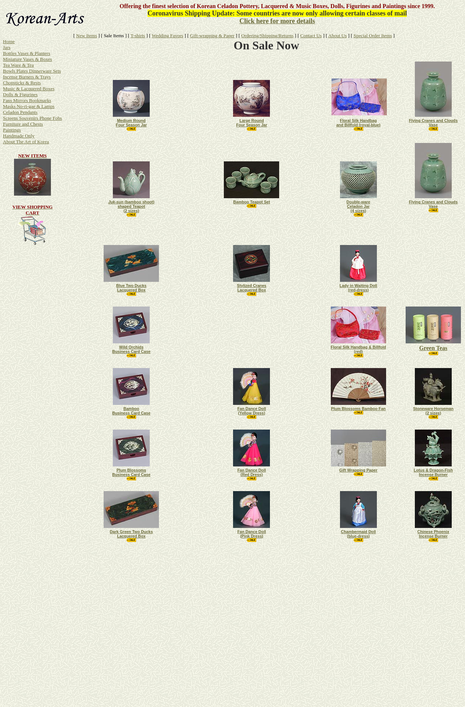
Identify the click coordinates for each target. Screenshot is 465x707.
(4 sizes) (358, 211)
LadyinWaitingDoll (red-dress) (358, 287)
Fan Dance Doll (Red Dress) (251, 472)
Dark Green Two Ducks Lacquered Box (131, 533)
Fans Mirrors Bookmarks (27, 100)
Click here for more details (277, 21)
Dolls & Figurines (20, 94)
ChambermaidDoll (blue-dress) (358, 533)
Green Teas (433, 348)
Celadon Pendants (20, 112)
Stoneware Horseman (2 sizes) (433, 410)
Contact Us (311, 35)
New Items (86, 35)
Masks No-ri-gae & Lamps (29, 106)
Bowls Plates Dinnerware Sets (32, 71)
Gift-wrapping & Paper (212, 35)
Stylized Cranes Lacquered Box (252, 287)
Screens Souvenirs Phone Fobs (32, 118)
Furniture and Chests (23, 124)
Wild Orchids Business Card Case (131, 349)
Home (9, 41)
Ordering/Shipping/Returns (267, 35)
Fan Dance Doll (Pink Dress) (251, 533)
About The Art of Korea (26, 141)
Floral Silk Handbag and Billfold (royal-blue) (358, 122)
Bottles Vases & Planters (26, 53)
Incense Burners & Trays (27, 77)
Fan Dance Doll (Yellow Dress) (251, 410)
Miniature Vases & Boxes (27, 59)
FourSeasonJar (251, 125)
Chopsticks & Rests (22, 82)
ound (131, 120)
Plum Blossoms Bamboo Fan (358, 408)
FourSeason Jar (131, 125)
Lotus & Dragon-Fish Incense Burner (433, 472)
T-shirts (138, 35)
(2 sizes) (131, 211)
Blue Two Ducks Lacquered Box (131, 287)
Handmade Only (19, 136)
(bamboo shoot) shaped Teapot (131, 204)
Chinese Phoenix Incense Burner (433, 533)
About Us (337, 35)
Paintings (12, 130)
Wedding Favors (167, 35)
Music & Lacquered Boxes (29, 88)
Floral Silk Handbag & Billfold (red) (358, 349)
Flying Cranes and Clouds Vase (433, 122)
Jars (6, 47)
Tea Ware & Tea (18, 65)
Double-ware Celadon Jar (358, 204)
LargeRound (251, 120)
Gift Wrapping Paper (358, 470)
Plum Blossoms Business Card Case (131, 472)
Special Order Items (373, 35)
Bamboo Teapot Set (251, 202)
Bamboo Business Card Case (131, 410)
